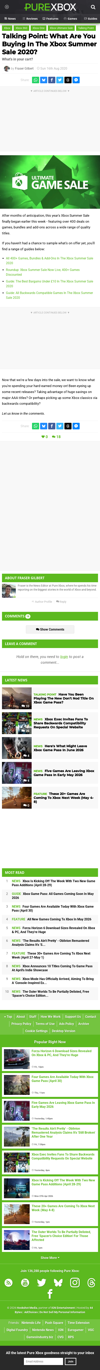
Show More (50, 1258)
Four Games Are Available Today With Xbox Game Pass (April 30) (53, 908)
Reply (61, 601)
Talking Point (86, 28)
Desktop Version (63, 1031)
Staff (32, 1017)
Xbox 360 (21, 28)
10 (25, 706)
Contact (90, 1017)
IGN (60, 1330)
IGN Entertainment (63, 1308)
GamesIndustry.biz (39, 1337)
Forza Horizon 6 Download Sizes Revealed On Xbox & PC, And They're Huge (53, 930)
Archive (83, 1024)
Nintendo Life (31, 1323)
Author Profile (42, 601)
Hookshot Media (27, 1308)
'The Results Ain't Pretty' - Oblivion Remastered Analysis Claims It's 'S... (50, 943)
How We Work (51, 1017)
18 (58, 437)
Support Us (73, 1017)
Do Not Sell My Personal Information (62, 1312)
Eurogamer (76, 1330)
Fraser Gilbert (24, 68)
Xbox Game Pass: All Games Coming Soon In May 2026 (53, 896)
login (64, 656)
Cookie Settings (36, 1031)
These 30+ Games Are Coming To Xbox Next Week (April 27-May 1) (51, 955)
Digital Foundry (17, 1330)
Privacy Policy (21, 1024)
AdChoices (31, 1312)
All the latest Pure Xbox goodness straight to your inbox (50, 1353)
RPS (71, 1337)
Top (8, 1017)
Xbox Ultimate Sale (61, 28)
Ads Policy (66, 1024)
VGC (91, 1330)
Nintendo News (43, 1330)
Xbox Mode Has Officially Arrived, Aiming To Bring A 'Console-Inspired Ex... (53, 981)
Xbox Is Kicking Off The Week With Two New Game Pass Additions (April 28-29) (53, 883)
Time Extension (79, 1323)
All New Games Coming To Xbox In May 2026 (51, 919)
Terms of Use (45, 1024)
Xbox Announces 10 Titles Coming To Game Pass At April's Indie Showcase (52, 968)
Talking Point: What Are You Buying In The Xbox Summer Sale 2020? (49, 44)
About (20, 1017)
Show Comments (50, 629)
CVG (61, 1337)
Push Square (54, 1323)
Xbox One (38, 28)
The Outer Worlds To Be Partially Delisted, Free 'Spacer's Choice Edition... (50, 993)
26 (25, 731)
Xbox (7, 28)
